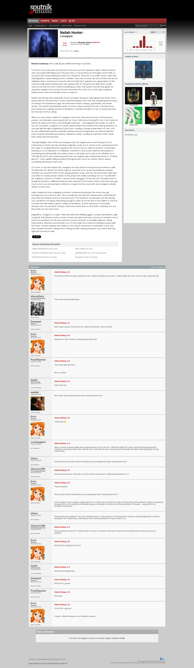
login (30, 25)
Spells (144, 79)
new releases (54, 25)
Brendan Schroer (85, 42)
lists (64, 21)
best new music (80, 25)
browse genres (40, 25)
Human (153, 105)
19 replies (86, 44)
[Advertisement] (144, 181)
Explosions (153, 125)
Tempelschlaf (134, 105)
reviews (33, 21)
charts (45, 21)
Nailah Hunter (72, 32)
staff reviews (67, 25)
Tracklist (75, 51)
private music (134, 125)
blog (72, 21)
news (55, 21)
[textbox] (147, 25)
